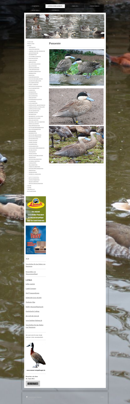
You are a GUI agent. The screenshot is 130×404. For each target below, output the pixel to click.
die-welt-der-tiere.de (32, 316)
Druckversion (31, 397)
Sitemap (39, 397)
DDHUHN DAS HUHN (34, 298)
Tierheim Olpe (30, 302)
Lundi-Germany (31, 288)
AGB (27, 258)
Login (102, 397)
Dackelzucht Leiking (32, 311)
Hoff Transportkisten (32, 293)
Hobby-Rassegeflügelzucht (34, 307)
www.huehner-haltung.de (34, 320)
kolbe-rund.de (30, 284)
